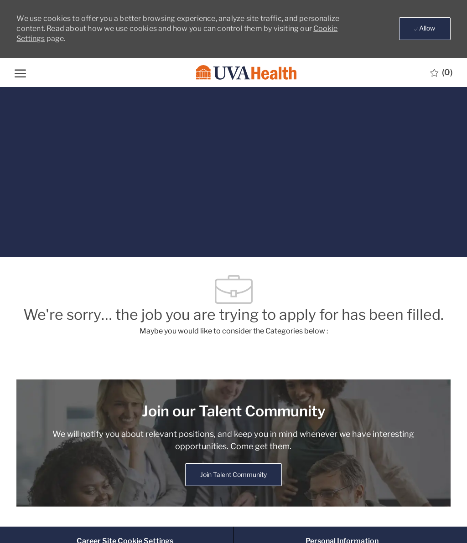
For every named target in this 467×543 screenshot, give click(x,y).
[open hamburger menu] (20, 72)
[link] (233, 474)
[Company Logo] (232, 72)
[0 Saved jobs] (441, 72)
